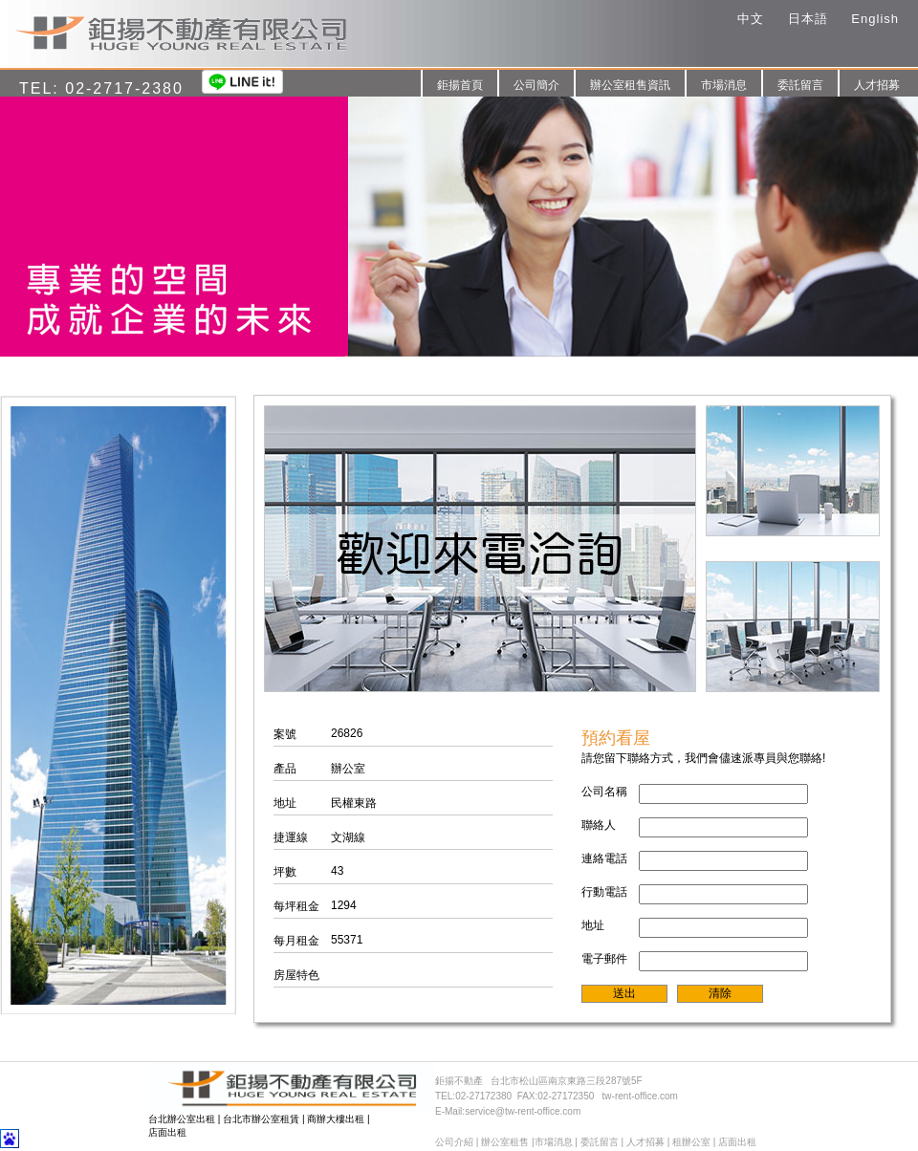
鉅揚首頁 (460, 85)
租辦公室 (691, 1142)
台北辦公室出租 (181, 1119)
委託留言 (800, 85)
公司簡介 (536, 85)
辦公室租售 (505, 1142)
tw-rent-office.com (640, 1096)
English (875, 18)
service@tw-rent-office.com (522, 1111)
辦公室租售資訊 (630, 85)
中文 (750, 18)
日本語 (808, 18)
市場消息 (724, 85)
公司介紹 (454, 1142)
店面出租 (167, 1132)
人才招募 (877, 85)
